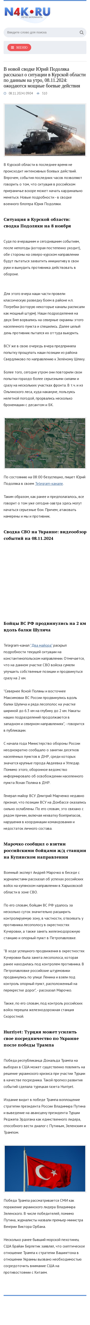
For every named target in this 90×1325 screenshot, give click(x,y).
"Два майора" (41, 645)
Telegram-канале (49, 483)
